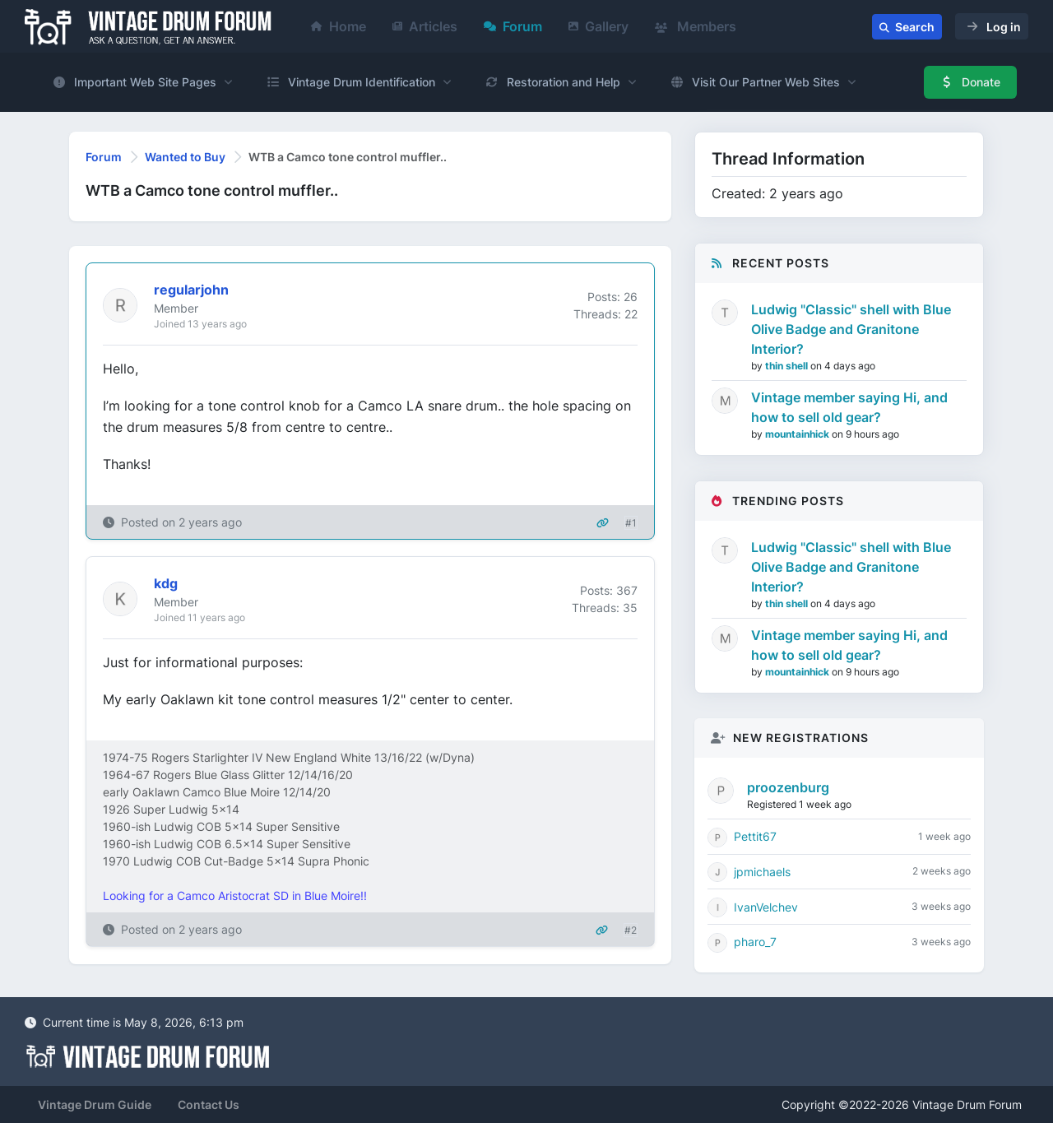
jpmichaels (762, 872)
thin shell (787, 366)
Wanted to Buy (185, 157)
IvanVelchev (766, 907)
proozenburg (788, 787)
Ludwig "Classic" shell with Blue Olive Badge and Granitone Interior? (851, 329)
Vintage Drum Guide (94, 1104)
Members (695, 26)
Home (338, 26)
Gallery (598, 26)
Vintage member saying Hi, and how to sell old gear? (849, 407)
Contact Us (208, 1104)
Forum (513, 26)
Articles (424, 26)
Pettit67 (755, 836)
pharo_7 (755, 942)
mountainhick (798, 434)
